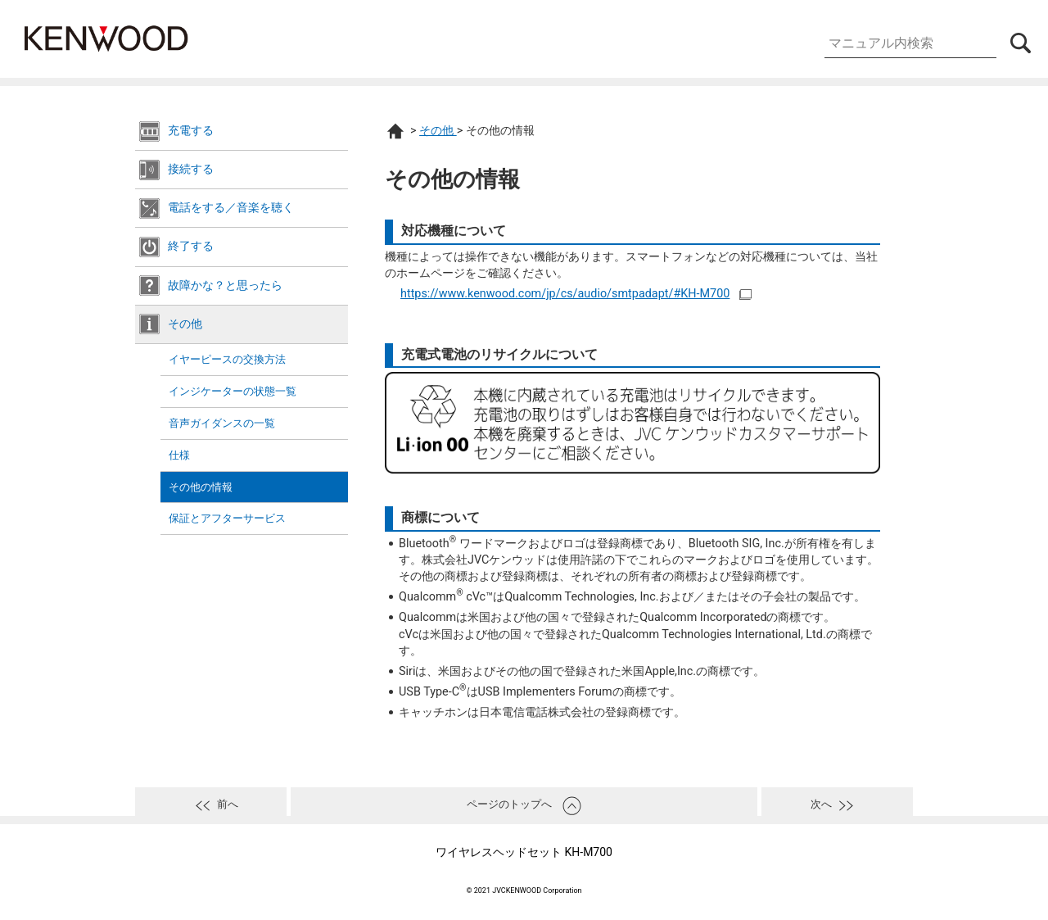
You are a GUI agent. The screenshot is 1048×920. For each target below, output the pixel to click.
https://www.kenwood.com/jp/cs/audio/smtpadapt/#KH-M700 (565, 294)
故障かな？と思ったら (225, 285)
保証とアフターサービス (227, 518)
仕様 (179, 455)
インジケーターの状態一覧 (232, 391)
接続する (191, 169)
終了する (191, 246)
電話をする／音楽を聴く (231, 208)
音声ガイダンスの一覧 (222, 423)
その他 (185, 324)
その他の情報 (201, 487)
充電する (191, 131)
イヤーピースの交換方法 (227, 359)
